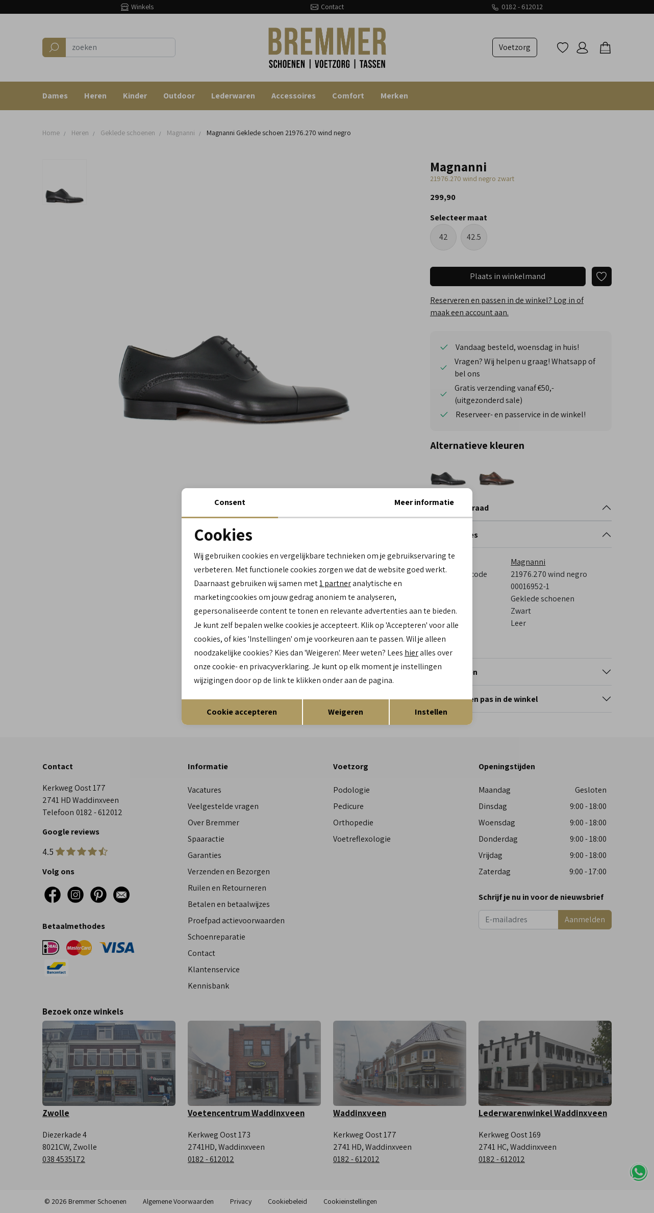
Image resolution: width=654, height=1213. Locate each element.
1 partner (335, 583)
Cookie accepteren (242, 711)
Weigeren (345, 711)
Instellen (431, 711)
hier (438, 652)
